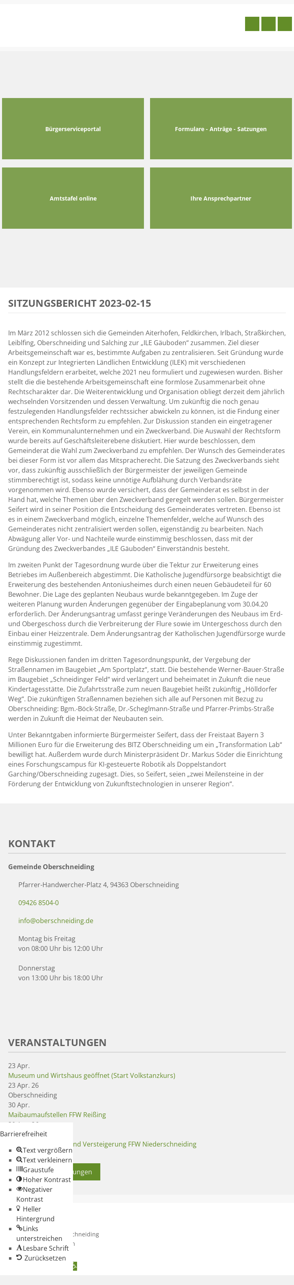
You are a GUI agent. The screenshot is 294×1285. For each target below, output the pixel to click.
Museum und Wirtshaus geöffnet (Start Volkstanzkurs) (91, 1075)
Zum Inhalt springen (31, 1280)
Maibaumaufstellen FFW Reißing (57, 1114)
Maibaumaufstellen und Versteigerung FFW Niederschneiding (102, 1144)
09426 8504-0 (38, 902)
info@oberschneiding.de (55, 920)
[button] (44, 1150)
